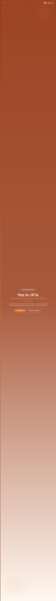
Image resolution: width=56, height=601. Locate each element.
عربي (49, 2)
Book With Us (19, 310)
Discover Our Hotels (34, 310)
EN (45, 2)
